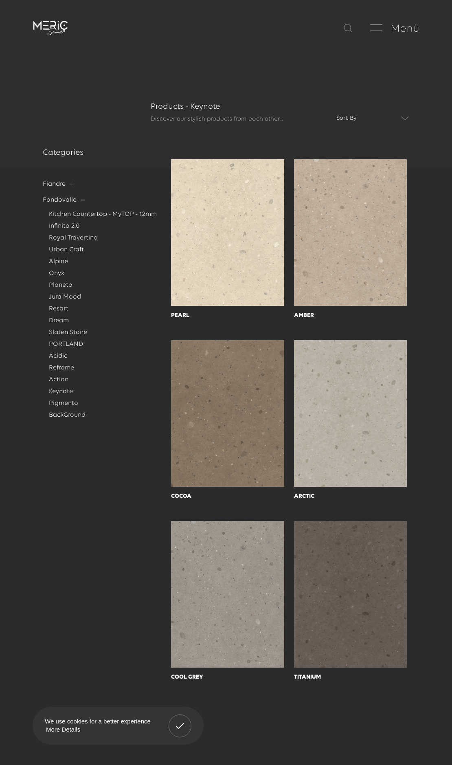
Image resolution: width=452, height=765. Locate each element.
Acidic (58, 361)
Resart (58, 313)
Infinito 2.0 (64, 227)
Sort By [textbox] (346, 118)
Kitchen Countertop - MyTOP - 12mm (102, 215)
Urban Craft (66, 251)
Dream (59, 325)
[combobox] (370, 118)
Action (58, 386)
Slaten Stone (68, 337)
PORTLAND (66, 349)
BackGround (67, 422)
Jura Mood (65, 300)
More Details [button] (63, 729)
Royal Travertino (73, 239)
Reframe (61, 374)
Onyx (56, 276)
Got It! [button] (180, 720)
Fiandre (54, 184)
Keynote (61, 398)
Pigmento (63, 410)
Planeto (60, 288)
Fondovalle (60, 200)
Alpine (58, 264)
